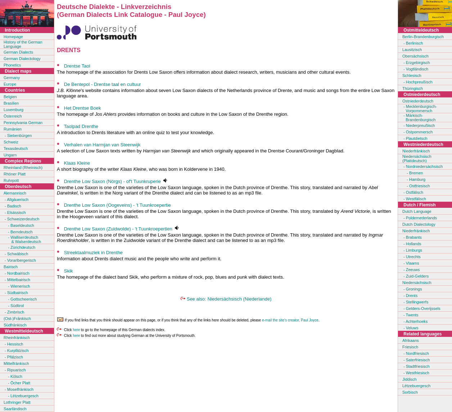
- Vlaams (410, 263)
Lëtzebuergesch (416, 386)
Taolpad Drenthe (81, 126)
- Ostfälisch (412, 192)
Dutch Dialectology (418, 224)
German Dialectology (22, 58)
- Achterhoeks (415, 321)
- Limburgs (412, 250)
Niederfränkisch (416, 151)
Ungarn (10, 155)
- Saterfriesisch (416, 360)
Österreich (13, 116)
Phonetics (12, 65)
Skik (68, 271)
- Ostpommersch (417, 132)
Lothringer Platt (17, 402)
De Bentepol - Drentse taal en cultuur (102, 84)
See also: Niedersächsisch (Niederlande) (229, 299)
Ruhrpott (11, 180)
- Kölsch (13, 376)
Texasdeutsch (16, 148)
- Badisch (12, 206)
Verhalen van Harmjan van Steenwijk (102, 144)
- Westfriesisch (415, 373)
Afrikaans (410, 340)
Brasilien (11, 103)
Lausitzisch (412, 49)
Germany (12, 77)
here (76, 330)
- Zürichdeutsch (19, 247)
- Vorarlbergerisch (20, 260)
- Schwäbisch (16, 254)
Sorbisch (410, 392)
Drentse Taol (77, 66)
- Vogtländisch (415, 69)
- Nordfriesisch (415, 353)
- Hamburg (413, 179)
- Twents (410, 315)
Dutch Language (416, 211)
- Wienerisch (17, 286)
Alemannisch (15, 193)
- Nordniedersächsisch (422, 166)
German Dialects (18, 52)
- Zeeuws (411, 269)
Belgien (10, 97)
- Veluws (410, 328)
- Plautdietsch (415, 138)
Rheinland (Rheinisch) (23, 167)
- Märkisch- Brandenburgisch (418, 117)
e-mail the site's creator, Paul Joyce (290, 320)
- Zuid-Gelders (415, 276)
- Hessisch (13, 344)
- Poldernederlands (419, 218)
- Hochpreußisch (417, 82)
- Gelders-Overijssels (421, 308)
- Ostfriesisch (416, 186)
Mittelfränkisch (16, 363)
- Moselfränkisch (18, 389)
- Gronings (412, 289)
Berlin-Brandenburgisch (423, 37)
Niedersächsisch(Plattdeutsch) (416, 158)
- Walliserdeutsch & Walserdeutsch (22, 239)
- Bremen (412, 173)
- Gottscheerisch (20, 299)
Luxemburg (13, 109)
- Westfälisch (414, 199)
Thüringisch (412, 88)
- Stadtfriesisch (416, 366)
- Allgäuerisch (16, 199)
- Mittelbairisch (17, 280)
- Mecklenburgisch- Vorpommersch (419, 108)
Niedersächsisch (416, 282)
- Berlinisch (412, 43)
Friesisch (410, 347)
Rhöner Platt (15, 174)
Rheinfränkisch (17, 337)
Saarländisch (15, 409)
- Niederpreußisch (418, 125)
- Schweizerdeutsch (21, 219)
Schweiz (11, 142)
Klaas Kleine (77, 163)
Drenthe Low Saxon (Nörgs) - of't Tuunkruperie (112, 181)
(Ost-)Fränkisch (17, 318)
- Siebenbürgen (18, 135)
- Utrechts (411, 257)
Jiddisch (409, 379)
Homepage (13, 37)
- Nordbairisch (17, 273)
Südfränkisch (15, 325)
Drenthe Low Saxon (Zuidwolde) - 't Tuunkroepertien (118, 229)
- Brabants (412, 237)
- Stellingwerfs (415, 302)
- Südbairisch (16, 292)
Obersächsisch (415, 56)
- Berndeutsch (18, 232)
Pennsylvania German (23, 122)
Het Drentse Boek (82, 108)
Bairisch (11, 267)
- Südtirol (14, 305)
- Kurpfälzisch (16, 350)
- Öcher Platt (17, 383)
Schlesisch (411, 75)
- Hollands (411, 244)
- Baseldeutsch (19, 225)
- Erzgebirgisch (416, 62)
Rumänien (13, 129)
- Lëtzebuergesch (21, 396)
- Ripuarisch (15, 370)
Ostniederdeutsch (417, 101)
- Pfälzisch (13, 357)
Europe (10, 84)
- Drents (409, 295)
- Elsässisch (15, 212)
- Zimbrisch (14, 312)
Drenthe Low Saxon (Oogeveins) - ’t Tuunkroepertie (117, 205)
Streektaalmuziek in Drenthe (93, 252)
